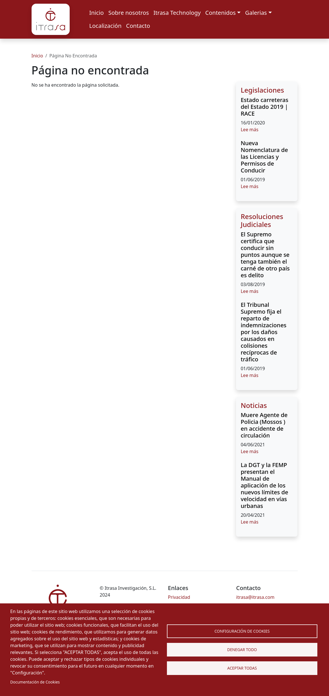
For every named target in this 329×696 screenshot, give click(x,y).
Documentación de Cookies (35, 682)
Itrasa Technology (177, 12)
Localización (105, 26)
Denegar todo (242, 649)
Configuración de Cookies (242, 631)
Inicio (96, 12)
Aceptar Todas (242, 668)
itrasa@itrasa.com (255, 597)
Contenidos (220, 12)
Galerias (256, 12)
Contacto (138, 26)
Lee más (249, 129)
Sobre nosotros (128, 12)
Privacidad (179, 597)
